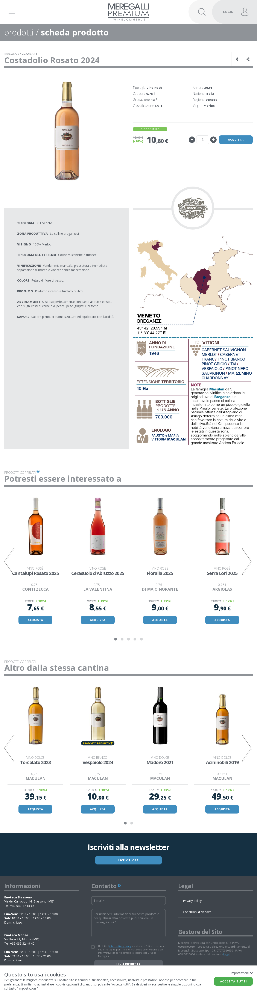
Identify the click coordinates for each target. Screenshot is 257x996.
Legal (226, 955)
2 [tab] (122, 639)
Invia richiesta (128, 964)
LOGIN (228, 12)
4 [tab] (135, 639)
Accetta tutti (233, 981)
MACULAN (11, 54)
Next (247, 561)
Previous (9, 561)
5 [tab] (141, 639)
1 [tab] (116, 639)
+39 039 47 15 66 (22, 906)
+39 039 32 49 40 (22, 944)
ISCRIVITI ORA (128, 860)
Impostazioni (242, 973)
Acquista (235, 139)
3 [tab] (128, 639)
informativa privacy (120, 946)
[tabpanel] (35, 559)
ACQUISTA (35, 620)
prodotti (19, 32)
